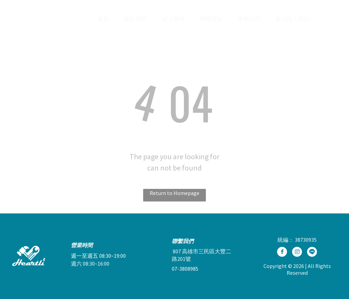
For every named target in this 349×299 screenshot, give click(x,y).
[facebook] (282, 252)
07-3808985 (185, 268)
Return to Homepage (174, 193)
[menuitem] (106, 19)
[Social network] (312, 252)
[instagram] (297, 252)
